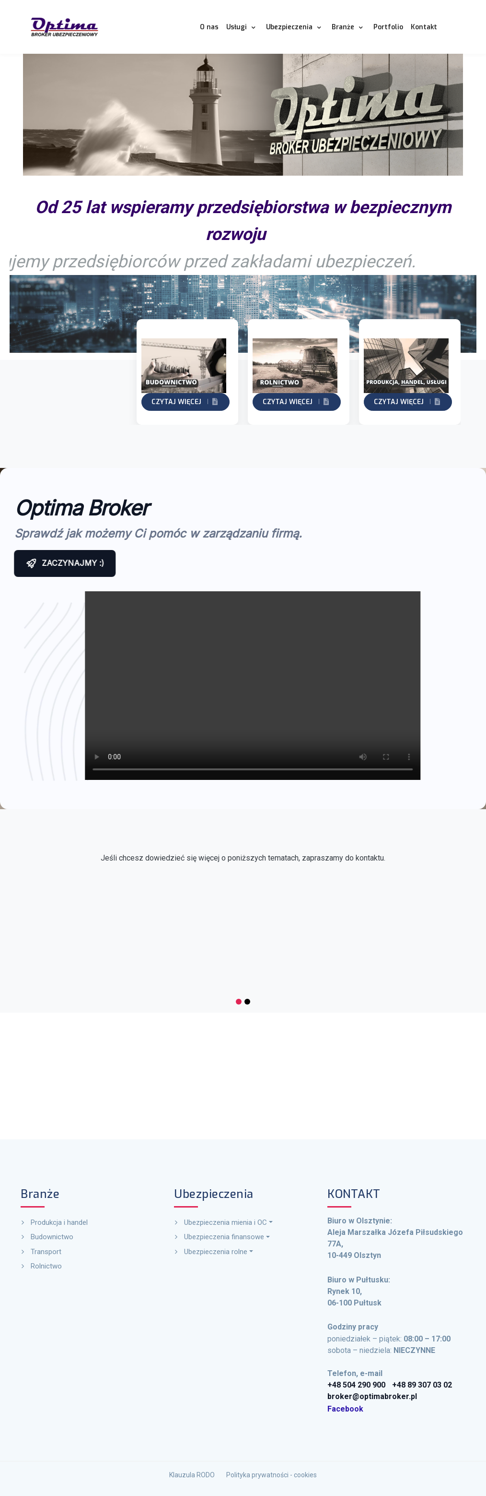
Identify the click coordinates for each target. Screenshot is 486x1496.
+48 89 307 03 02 (408, 1339)
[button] (242, 27)
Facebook (373, 1350)
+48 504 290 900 (378, 1339)
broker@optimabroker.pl (385, 1344)
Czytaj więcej (74, 402)
